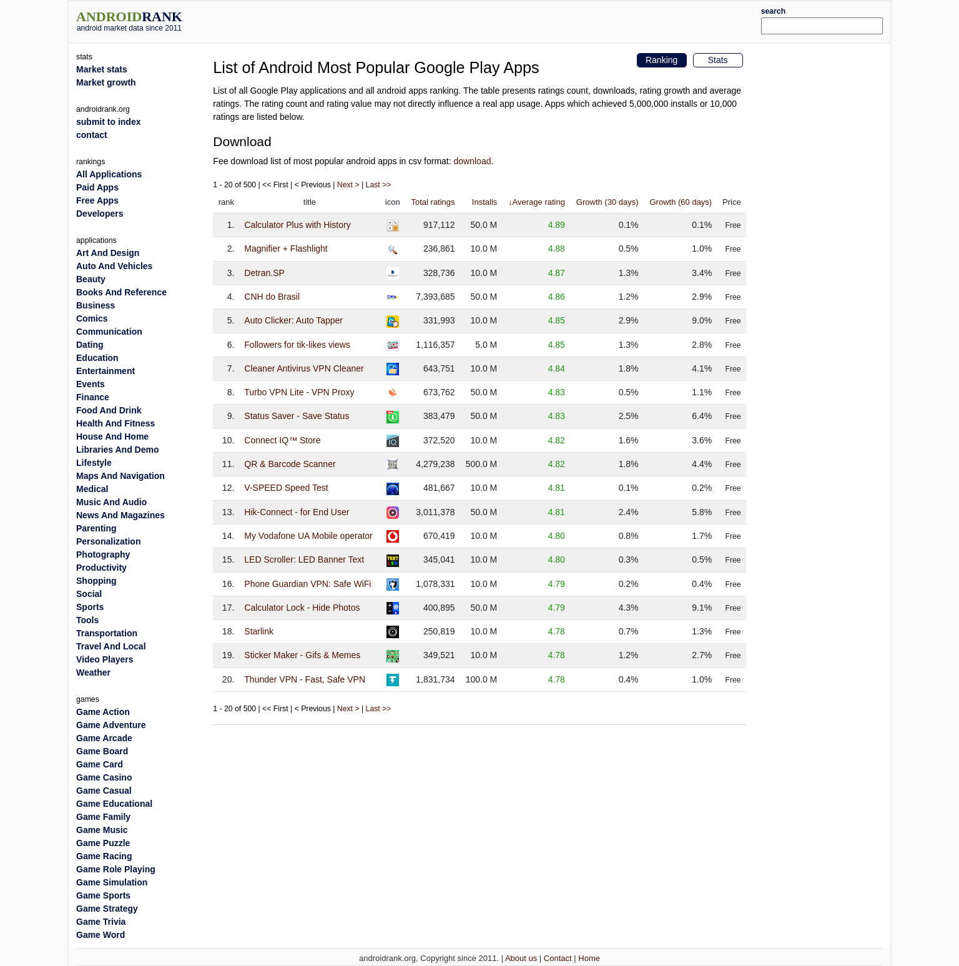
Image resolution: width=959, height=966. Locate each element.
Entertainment (105, 371)
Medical (92, 489)
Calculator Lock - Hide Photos (302, 608)
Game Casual (104, 791)
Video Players (105, 659)
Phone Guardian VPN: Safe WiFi (307, 584)
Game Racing (104, 856)
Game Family (103, 817)
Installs (484, 202)
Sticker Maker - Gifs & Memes (302, 655)
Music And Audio (111, 502)
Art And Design (107, 253)
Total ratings (433, 202)
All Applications (109, 174)
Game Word (100, 935)
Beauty (91, 279)
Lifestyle (94, 463)
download (472, 161)
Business (95, 305)
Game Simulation (111, 882)
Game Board (102, 751)
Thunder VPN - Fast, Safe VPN (304, 679)
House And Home (112, 436)
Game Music (101, 830)
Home (589, 958)
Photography (103, 554)
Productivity (101, 568)
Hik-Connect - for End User (296, 512)
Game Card (99, 764)
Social (89, 594)
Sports (90, 607)
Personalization (108, 541)
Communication (109, 332)
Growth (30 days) (607, 202)
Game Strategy (107, 909)
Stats (718, 60)
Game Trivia (100, 922)
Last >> (378, 184)
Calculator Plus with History (297, 225)
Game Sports (103, 895)
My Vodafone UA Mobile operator (308, 536)
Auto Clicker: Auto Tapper (293, 320)
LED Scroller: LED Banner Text (304, 559)
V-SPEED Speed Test (286, 488)
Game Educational (114, 804)
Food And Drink (108, 410)
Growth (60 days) (680, 202)
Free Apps (97, 200)
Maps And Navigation (120, 476)
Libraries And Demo (117, 450)
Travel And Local (111, 646)
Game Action (103, 712)
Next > (348, 184)
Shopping (96, 581)
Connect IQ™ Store (282, 440)
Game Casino (104, 777)
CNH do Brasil (272, 297)
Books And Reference (121, 292)
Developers (99, 214)
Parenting (96, 528)
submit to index (108, 122)
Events (90, 384)
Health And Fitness (115, 423)
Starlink (258, 631)
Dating (90, 345)
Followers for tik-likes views (297, 345)
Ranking (661, 60)
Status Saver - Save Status (296, 416)
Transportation (106, 633)
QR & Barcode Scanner (289, 464)
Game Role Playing (115, 869)
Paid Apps (97, 187)
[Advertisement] (514, 20)
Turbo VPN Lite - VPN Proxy (299, 392)
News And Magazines (120, 515)
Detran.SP (264, 273)
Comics (92, 318)
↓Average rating (536, 202)
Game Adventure (111, 725)
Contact (558, 958)
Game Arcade (104, 738)
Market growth (106, 82)
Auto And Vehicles (114, 266)
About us (521, 958)
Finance (92, 397)
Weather (93, 673)
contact (91, 135)
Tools (87, 620)
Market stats (101, 69)
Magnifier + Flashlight (285, 249)
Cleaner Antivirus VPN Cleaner (303, 368)
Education (97, 358)
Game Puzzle (103, 843)
